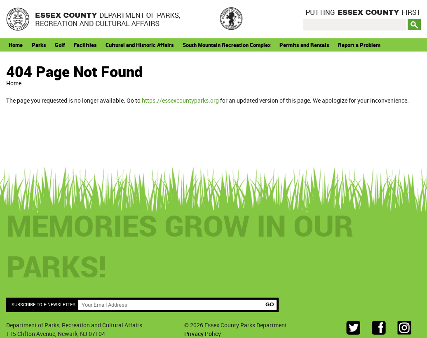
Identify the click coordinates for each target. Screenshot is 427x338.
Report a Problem (359, 45)
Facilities (85, 45)
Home (16, 45)
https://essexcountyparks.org (180, 100)
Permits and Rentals (304, 45)
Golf (60, 45)
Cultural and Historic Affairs (140, 45)
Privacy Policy (202, 334)
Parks (39, 45)
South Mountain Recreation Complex (227, 45)
